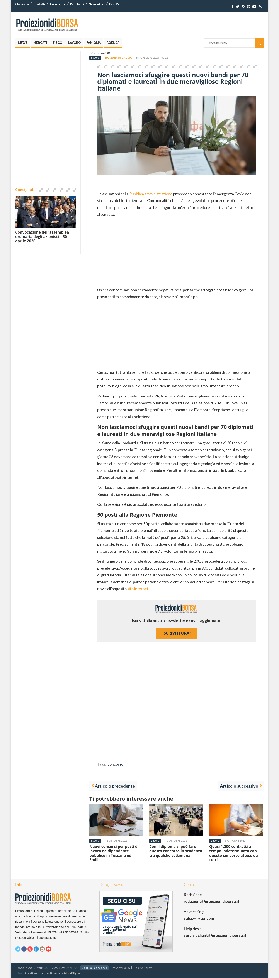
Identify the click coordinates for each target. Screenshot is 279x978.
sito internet (137, 588)
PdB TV (114, 4)
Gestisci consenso (94, 968)
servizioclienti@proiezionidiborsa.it (215, 935)
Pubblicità (77, 4)
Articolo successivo (239, 785)
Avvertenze (58, 4)
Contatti (39, 4)
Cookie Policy (142, 968)
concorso (115, 764)
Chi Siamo (22, 4)
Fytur (77, 973)
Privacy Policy (121, 968)
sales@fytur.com (199, 918)
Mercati (40, 42)
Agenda (113, 42)
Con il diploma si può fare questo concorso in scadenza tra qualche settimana (175, 851)
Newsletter (97, 4)
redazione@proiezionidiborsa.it (211, 901)
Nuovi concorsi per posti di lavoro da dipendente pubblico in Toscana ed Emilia (114, 853)
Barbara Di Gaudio (118, 57)
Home (93, 53)
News (22, 42)
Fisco (57, 42)
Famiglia (94, 42)
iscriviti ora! (176, 633)
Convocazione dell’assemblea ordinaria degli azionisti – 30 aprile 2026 (42, 237)
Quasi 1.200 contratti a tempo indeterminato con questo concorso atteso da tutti (233, 853)
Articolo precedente (115, 785)
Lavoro (74, 42)
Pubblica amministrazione (150, 193)
